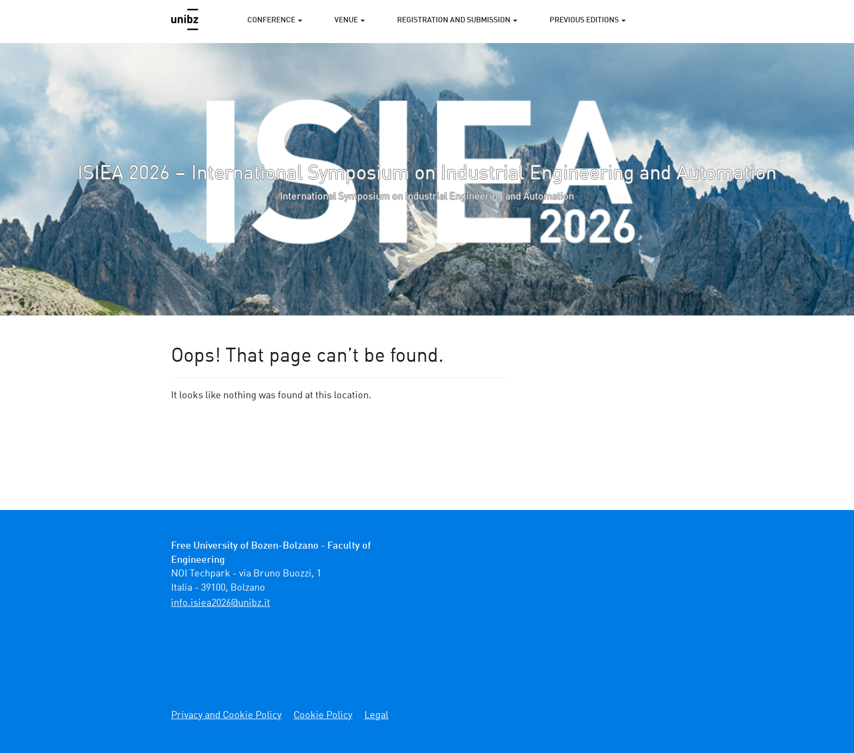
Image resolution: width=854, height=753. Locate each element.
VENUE (349, 20)
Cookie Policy (323, 715)
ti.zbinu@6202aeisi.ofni (220, 603)
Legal (376, 715)
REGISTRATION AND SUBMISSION (457, 20)
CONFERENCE (274, 20)
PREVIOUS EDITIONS (588, 20)
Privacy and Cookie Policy (226, 715)
